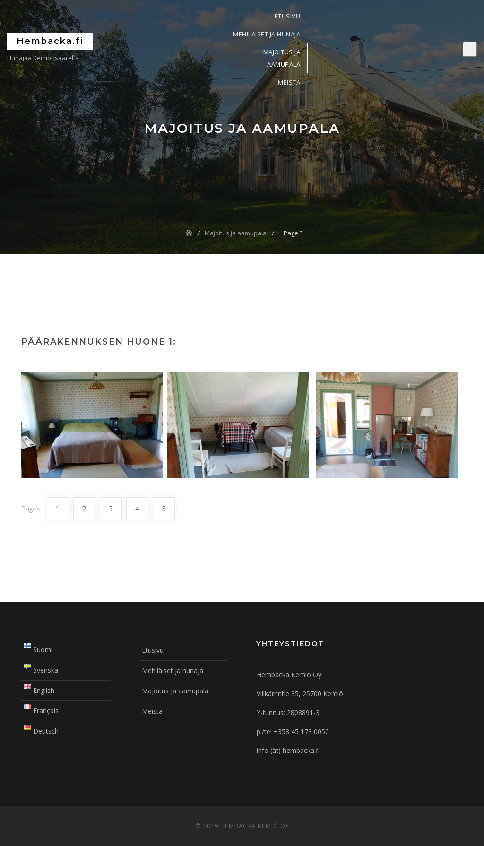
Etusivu (288, 16)
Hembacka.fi (50, 41)
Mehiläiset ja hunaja (266, 34)
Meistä (289, 82)
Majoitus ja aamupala (282, 58)
